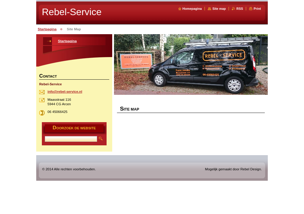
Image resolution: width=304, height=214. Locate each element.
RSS (239, 8)
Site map (219, 8)
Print (257, 8)
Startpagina (47, 29)
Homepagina (192, 8)
